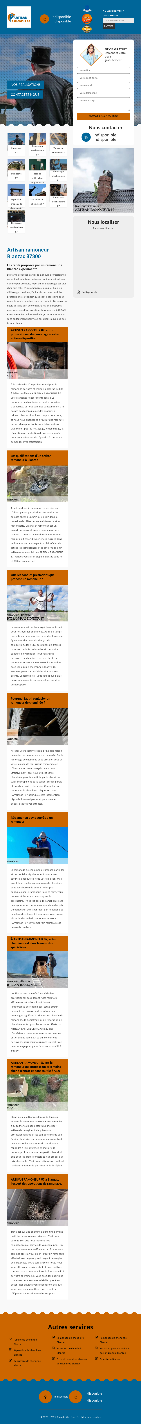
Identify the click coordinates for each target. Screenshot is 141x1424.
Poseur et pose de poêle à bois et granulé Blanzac (114, 1351)
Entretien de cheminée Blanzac (69, 1351)
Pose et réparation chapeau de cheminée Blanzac (72, 1361)
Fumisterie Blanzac (110, 1359)
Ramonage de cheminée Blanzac (113, 1340)
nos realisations (26, 84)
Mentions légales (91, 1417)
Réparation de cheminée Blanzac (27, 1352)
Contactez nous (25, 94)
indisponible (61, 17)
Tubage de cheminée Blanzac (25, 1342)
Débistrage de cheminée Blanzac (27, 1363)
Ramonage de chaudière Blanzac (70, 1340)
